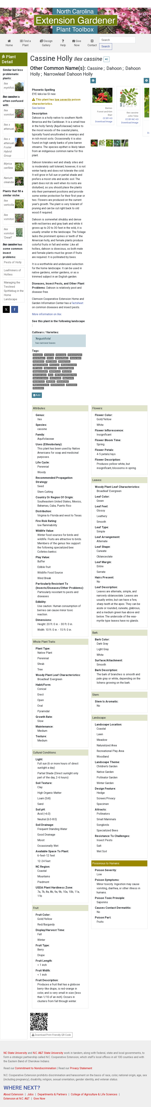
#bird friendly (55, 378)
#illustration (71, 385)
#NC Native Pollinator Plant (65, 375)
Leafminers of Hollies (12, 272)
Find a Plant (25, 43)
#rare (51, 375)
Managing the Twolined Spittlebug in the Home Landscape (14, 291)
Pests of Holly (13, 262)
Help (63, 43)
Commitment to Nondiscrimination (35, 1068)
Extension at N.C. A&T (16, 1098)
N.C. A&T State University (48, 1053)
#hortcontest (38, 388)
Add (36, 395)
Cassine (95, 68)
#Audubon (51, 381)
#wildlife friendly (57, 385)
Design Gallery (46, 43)
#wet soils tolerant (40, 378)
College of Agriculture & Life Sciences (94, 1094)
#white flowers (39, 358)
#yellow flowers (62, 358)
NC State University (15, 1053)
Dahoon (114, 68)
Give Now (76, 43)
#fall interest (51, 361)
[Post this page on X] (6, 309)
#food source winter (40, 385)
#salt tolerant (38, 361)
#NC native (37, 368)
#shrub (50, 358)
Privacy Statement (81, 1068)
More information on (46, 314)
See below (38, 108)
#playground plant (40, 371)
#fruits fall (67, 371)
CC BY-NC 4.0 (131, 119)
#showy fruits (64, 361)
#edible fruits (55, 371)
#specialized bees (40, 365)
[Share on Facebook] (14, 309)
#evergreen (37, 355)
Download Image (103, 121)
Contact (92, 43)
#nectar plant (76, 358)
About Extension (13, 1094)
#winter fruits (38, 381)
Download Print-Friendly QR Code (51, 1034)
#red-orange (61, 355)
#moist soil (54, 365)
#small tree (49, 355)
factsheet (77, 303)
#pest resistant (50, 368)
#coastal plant (62, 381)
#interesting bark (74, 355)
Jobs (30, 1094)
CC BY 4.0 (107, 118)
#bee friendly (68, 378)
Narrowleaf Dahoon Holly (68, 74)
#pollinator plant (39, 375)
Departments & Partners (52, 1094)
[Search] (117, 40)
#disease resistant (69, 365)
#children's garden (66, 368)
